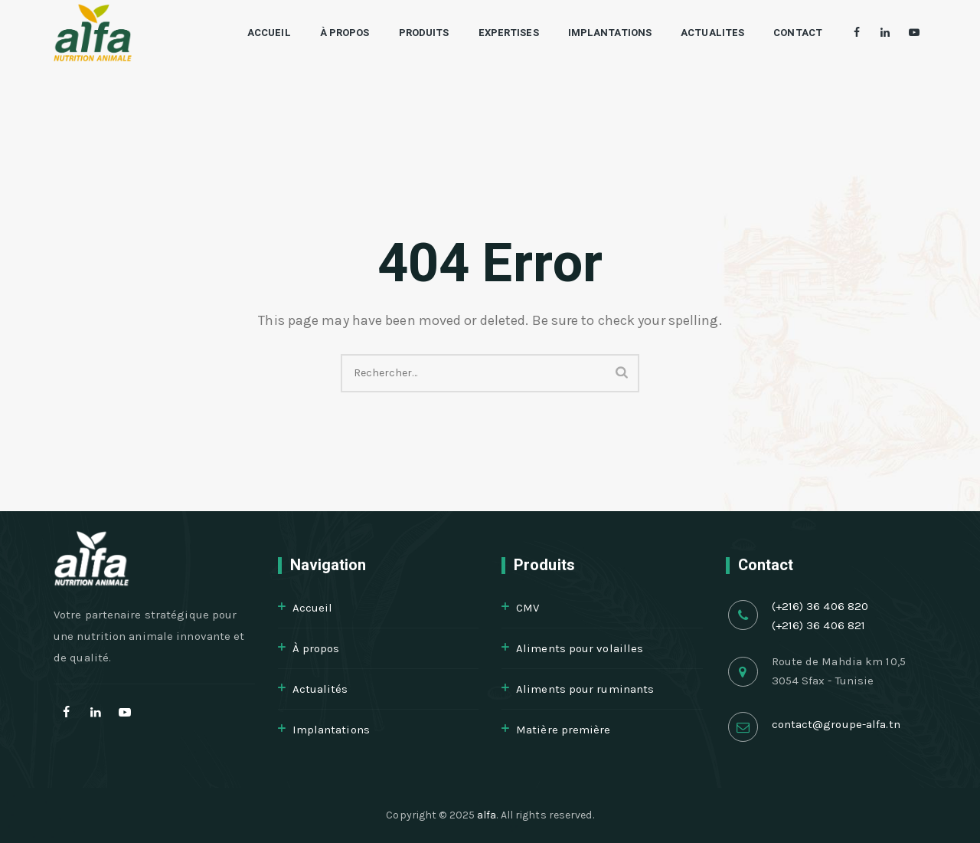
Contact (782, 32)
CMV (527, 608)
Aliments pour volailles (579, 648)
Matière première (563, 729)
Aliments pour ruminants (585, 689)
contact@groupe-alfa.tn (836, 724)
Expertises (492, 32)
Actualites (697, 32)
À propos (329, 32)
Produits (409, 32)
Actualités (320, 689)
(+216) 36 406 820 (820, 606)
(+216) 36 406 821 (819, 625)
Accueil (254, 32)
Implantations (594, 32)
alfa (486, 815)
